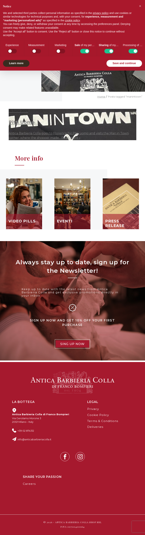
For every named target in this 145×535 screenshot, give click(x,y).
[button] (140, 6)
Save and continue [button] (124, 63)
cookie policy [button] (72, 20)
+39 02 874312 (26, 430)
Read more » (70, 138)
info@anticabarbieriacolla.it (34, 439)
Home (101, 96)
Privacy (93, 409)
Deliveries (95, 427)
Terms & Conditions (102, 421)
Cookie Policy (98, 415)
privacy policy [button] (101, 13)
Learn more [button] (16, 63)
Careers (29, 484)
